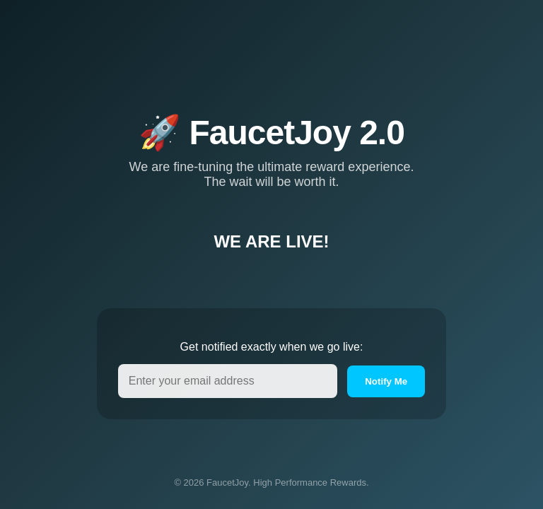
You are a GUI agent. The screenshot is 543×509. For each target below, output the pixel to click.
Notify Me (386, 394)
